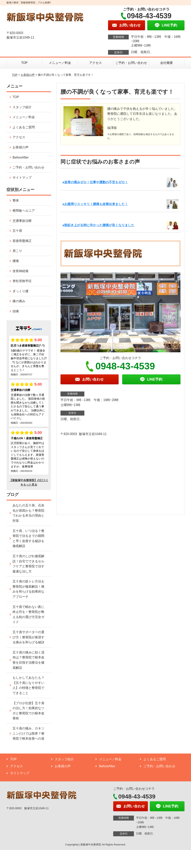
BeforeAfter (21, 157)
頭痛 (16, 311)
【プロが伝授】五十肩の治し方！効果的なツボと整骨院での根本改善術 (28, 710)
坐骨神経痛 (20, 271)
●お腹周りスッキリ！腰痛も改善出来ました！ (95, 204)
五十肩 (17, 230)
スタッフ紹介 (22, 107)
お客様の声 (28, 74)
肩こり (17, 250)
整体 (16, 200)
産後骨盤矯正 (22, 240)
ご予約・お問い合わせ (131, 62)
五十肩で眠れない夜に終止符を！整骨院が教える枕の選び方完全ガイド (28, 614)
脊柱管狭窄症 (22, 281)
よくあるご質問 (24, 127)
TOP (24, 62)
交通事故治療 (22, 220)
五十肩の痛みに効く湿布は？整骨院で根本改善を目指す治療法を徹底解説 (28, 660)
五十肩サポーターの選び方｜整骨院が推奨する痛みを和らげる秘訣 (28, 637)
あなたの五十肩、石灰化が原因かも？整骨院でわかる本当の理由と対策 (28, 513)
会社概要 (166, 62)
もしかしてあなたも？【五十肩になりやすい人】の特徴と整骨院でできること (28, 685)
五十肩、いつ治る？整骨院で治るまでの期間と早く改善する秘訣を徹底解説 (28, 538)
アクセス (95, 62)
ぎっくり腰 (20, 291)
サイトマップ (22, 177)
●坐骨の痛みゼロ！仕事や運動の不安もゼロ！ (95, 182)
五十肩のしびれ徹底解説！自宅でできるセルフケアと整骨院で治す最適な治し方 (28, 563)
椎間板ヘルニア (24, 210)
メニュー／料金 (60, 62)
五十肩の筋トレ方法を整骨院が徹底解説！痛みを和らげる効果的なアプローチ (28, 589)
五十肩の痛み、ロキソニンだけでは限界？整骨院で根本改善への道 (28, 733)
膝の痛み (19, 301)
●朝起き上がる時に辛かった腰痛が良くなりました (98, 225)
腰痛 (16, 261)
